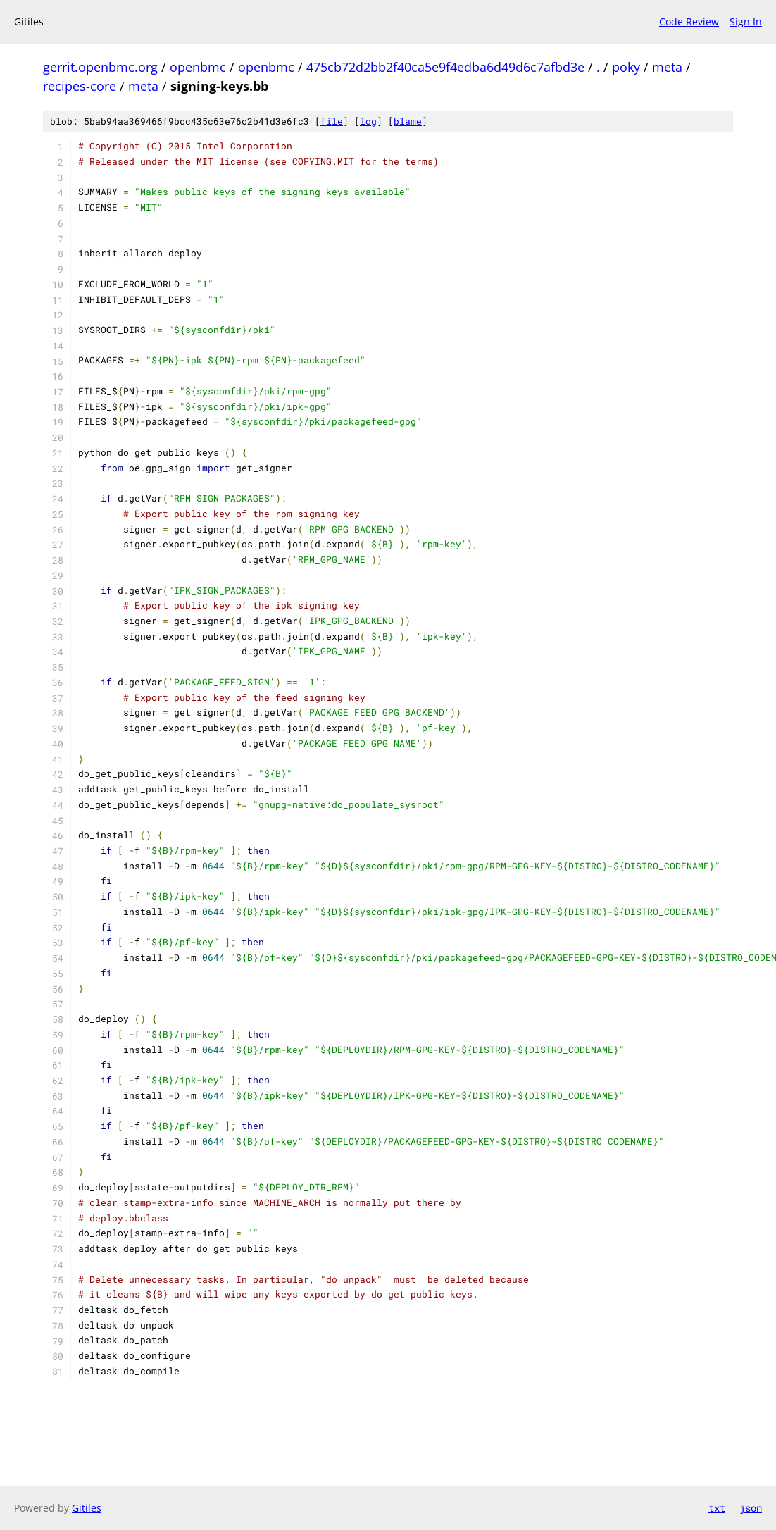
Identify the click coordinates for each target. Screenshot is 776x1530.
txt (716, 1508)
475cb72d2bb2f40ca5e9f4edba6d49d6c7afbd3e (445, 66)
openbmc (198, 66)
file (331, 121)
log (368, 121)
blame (408, 121)
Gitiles (86, 1508)
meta (667, 66)
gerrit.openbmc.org (100, 66)
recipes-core (79, 85)
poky (626, 66)
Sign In (746, 21)
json (750, 1508)
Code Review (689, 21)
